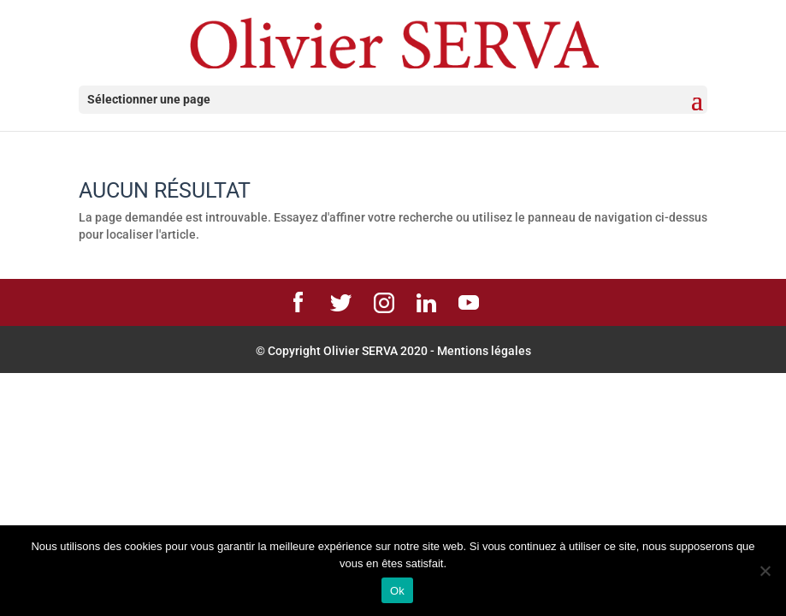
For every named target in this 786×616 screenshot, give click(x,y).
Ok (397, 590)
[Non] (764, 570)
